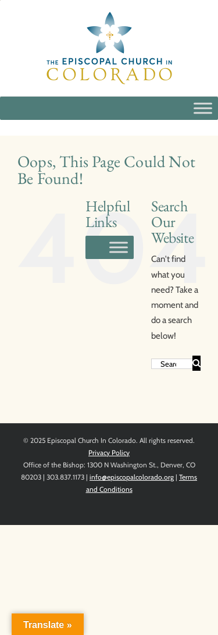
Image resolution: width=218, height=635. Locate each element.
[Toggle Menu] (203, 107)
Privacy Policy (109, 452)
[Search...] (171, 364)
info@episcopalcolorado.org (132, 477)
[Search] (196, 363)
